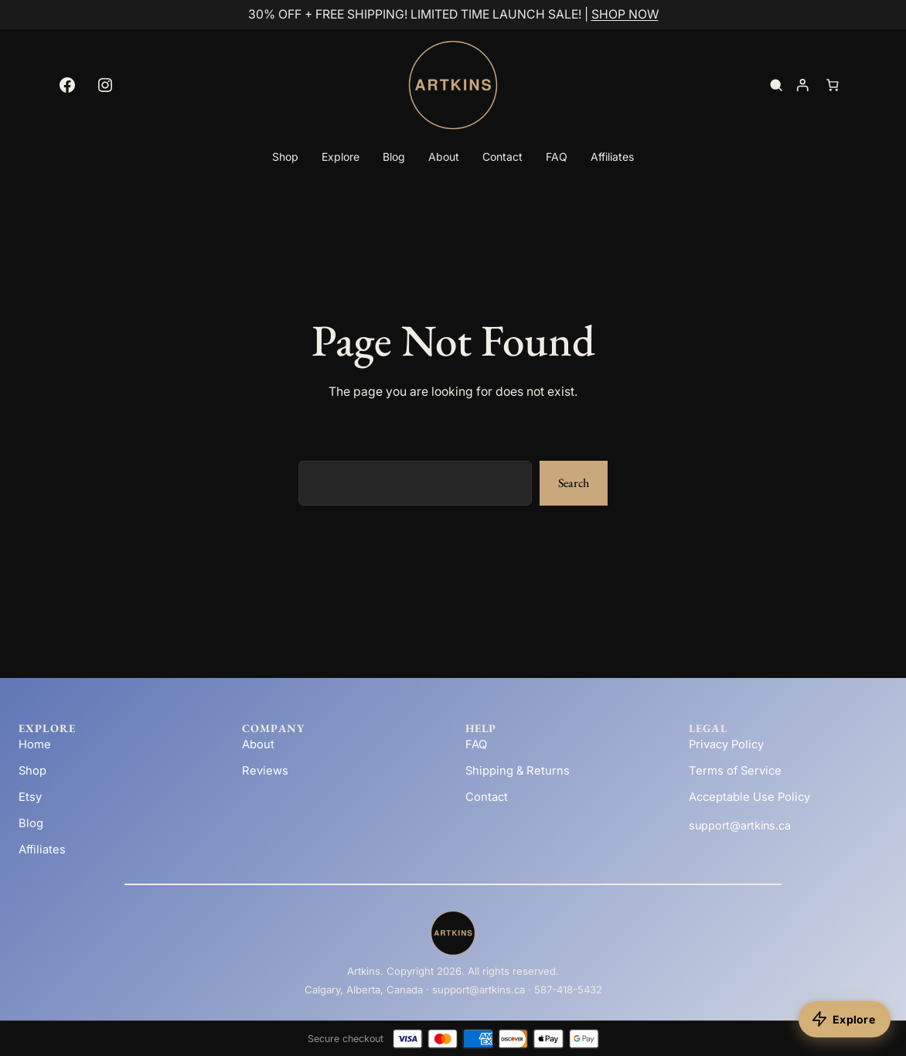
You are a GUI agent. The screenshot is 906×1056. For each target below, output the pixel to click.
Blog (31, 823)
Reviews (265, 771)
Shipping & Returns (517, 771)
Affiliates (42, 850)
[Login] (802, 85)
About (258, 744)
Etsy (30, 797)
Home (35, 744)
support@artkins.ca (740, 825)
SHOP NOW (625, 14)
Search (573, 483)
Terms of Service (735, 771)
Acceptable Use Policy (749, 797)
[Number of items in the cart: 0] (833, 85)
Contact (486, 797)
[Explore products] (845, 1019)
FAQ (476, 744)
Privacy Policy (726, 744)
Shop (32, 771)
